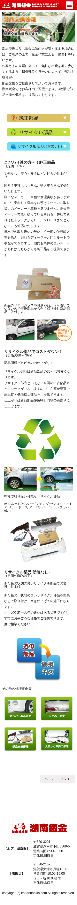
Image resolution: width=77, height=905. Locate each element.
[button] (69, 5)
